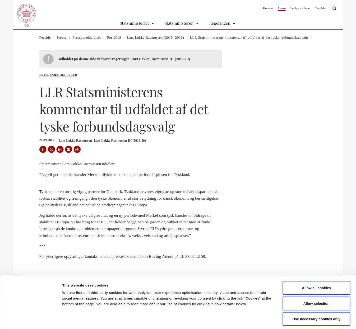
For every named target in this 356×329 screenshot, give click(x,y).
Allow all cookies (316, 267)
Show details (249, 320)
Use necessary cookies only (316, 298)
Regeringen (219, 23)
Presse (282, 8)
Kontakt (268, 8)
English (320, 8)
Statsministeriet (134, 23)
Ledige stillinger (300, 8)
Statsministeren (179, 23)
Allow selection (316, 282)
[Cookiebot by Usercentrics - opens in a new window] (30, 319)
